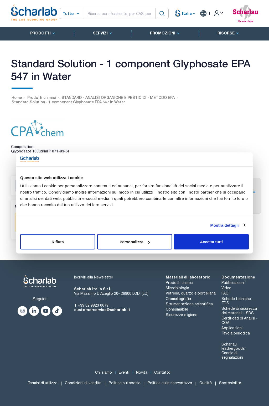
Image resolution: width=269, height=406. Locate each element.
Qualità (205, 383)
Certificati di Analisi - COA (239, 320)
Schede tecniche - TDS (237, 301)
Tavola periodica (235, 333)
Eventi (124, 372)
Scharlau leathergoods (233, 346)
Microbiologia (177, 288)
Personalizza (135, 242)
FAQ (225, 293)
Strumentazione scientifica (189, 304)
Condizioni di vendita (83, 383)
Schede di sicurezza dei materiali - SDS (239, 310)
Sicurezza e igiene (181, 315)
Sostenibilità (230, 383)
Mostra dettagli (224, 225)
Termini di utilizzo (43, 383)
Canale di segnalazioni (232, 355)
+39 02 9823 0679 (93, 305)
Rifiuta (57, 242)
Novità (141, 372)
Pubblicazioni (233, 283)
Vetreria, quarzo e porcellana (191, 293)
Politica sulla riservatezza (170, 383)
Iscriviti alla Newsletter (93, 277)
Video (226, 288)
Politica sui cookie (124, 383)
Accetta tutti (211, 242)
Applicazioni (231, 328)
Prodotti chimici (179, 283)
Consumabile (177, 309)
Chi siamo (103, 372)
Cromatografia (178, 299)
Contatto (162, 372)
